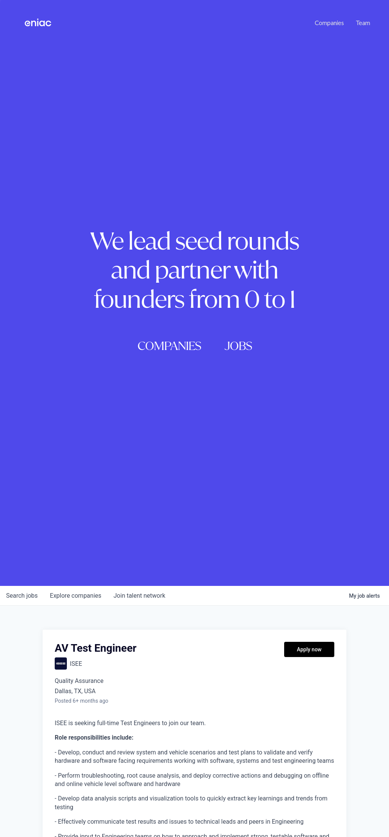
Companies (329, 22)
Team (363, 22)
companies (75, 595)
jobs (22, 595)
